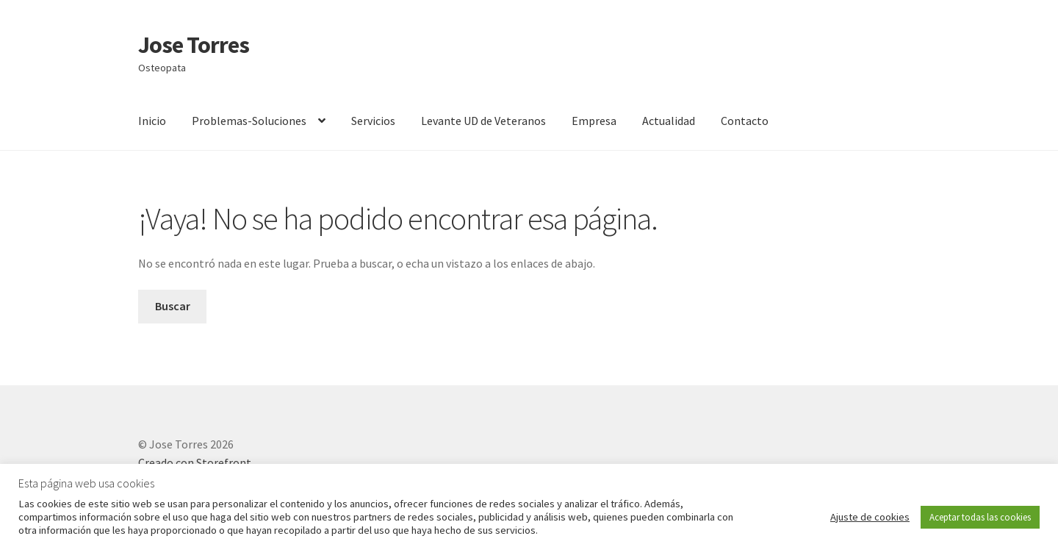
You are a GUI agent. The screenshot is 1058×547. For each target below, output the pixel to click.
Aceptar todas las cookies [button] (980, 517)
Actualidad (668, 120)
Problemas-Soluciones (249, 120)
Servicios (373, 120)
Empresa (594, 120)
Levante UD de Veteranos (483, 120)
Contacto (745, 120)
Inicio (152, 120)
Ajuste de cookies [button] (870, 516)
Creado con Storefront (194, 462)
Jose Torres (193, 45)
